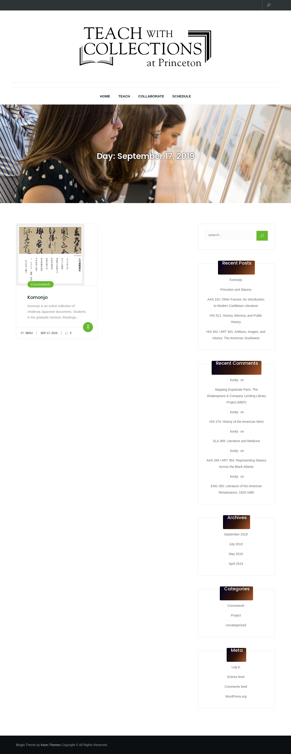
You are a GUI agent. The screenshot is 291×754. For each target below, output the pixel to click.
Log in (235, 667)
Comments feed (236, 686)
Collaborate (151, 96)
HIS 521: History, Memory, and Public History (236, 319)
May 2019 (236, 554)
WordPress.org (235, 696)
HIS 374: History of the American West (236, 421)
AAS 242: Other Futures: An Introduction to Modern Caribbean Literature (235, 303)
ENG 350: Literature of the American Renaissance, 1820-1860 (236, 489)
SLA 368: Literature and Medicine (236, 441)
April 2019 (236, 564)
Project (236, 615)
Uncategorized (236, 625)
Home (105, 96)
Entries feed (235, 677)
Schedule (181, 96)
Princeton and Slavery (235, 289)
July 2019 (236, 544)
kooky (234, 380)
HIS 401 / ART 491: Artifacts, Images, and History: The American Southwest (235, 335)
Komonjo (38, 297)
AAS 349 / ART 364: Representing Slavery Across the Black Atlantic (236, 464)
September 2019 (236, 534)
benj (27, 333)
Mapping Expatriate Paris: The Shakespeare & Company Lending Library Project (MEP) (236, 396)
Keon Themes (50, 745)
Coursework (40, 284)
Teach (124, 96)
